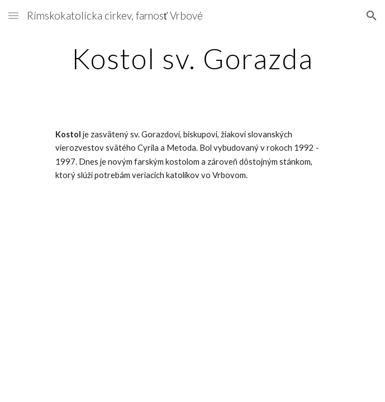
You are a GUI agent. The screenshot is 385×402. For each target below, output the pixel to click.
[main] (192, 59)
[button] (13, 15)
